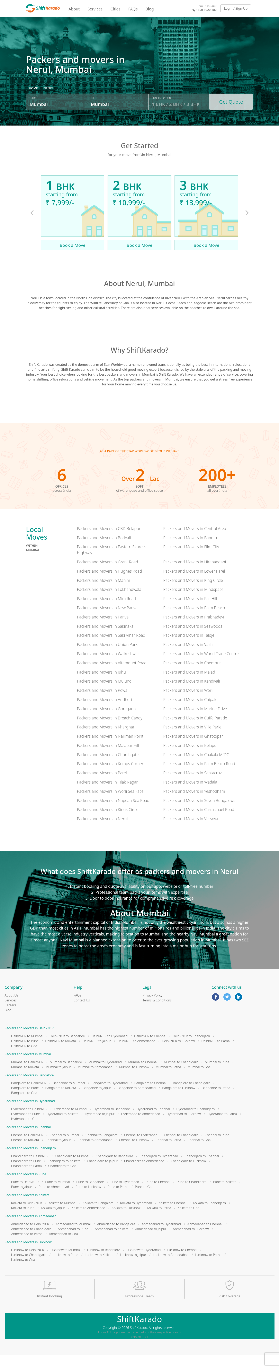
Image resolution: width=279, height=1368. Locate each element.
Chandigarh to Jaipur (102, 1173)
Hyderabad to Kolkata (62, 1126)
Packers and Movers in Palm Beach (194, 620)
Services (95, 9)
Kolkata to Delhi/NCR (26, 1215)
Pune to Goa (144, 1199)
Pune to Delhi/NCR (25, 1194)
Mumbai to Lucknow (134, 1079)
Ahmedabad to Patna (27, 1246)
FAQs (133, 9)
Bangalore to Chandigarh (191, 1095)
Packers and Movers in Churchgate (108, 767)
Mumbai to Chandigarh (181, 1074)
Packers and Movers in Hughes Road (109, 583)
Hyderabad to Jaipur (100, 1126)
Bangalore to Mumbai (69, 1095)
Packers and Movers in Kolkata (27, 1208)
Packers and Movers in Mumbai (28, 1067)
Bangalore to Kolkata (60, 1100)
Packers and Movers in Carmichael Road (198, 822)
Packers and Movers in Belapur (190, 758)
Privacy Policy (152, 1008)
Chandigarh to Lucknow (188, 1173)
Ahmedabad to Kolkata (112, 1241)
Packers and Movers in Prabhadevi (193, 629)
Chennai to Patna (168, 1152)
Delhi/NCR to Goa (24, 1058)
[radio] (33, 104)
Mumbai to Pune (217, 1074)
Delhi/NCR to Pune (25, 1053)
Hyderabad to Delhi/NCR (29, 1121)
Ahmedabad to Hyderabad (161, 1236)
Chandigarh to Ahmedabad (144, 1173)
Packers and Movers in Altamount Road (111, 675)
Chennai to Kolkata (25, 1152)
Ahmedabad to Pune (73, 1241)
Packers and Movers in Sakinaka (105, 638)
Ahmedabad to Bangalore (116, 1236)
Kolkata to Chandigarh (209, 1215)
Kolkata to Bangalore (98, 1215)
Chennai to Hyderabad (141, 1147)
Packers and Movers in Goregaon (106, 721)
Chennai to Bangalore (102, 1147)
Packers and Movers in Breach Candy (109, 730)
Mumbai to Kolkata (25, 1079)
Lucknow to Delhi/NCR (27, 1262)
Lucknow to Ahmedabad (171, 1267)
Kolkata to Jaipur (53, 1220)
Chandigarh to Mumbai (72, 1168)
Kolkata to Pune (23, 1220)
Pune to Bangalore (90, 1194)
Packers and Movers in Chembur (192, 675)
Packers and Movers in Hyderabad (30, 1114)
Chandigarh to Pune (26, 1173)
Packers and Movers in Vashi (188, 657)
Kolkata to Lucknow (126, 1220)
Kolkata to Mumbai (62, 1215)
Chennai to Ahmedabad (95, 1152)
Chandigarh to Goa (62, 1178)
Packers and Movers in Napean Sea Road (113, 813)
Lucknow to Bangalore (103, 1262)
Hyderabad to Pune (25, 1126)
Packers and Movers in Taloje (188, 648)
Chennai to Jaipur (58, 1152)
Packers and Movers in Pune (25, 1187)
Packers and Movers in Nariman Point (110, 749)
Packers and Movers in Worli (188, 703)
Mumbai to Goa (199, 1079)
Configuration (161, 113)
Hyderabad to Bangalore (112, 1121)
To (92, 113)
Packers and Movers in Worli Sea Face (110, 803)
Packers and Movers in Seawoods (192, 638)
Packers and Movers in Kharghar (105, 739)
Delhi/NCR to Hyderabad (109, 1048)
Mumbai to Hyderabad (105, 1074)
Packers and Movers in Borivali (104, 550)
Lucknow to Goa (23, 1272)
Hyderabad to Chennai (153, 1121)
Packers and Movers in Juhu (101, 684)
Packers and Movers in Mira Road (106, 611)
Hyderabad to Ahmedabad (140, 1126)
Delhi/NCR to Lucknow (178, 1053)
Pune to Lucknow (88, 1199)
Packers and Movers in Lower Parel (194, 583)
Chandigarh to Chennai (201, 1168)
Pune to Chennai (158, 1194)
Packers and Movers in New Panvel (107, 620)
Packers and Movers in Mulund (104, 693)
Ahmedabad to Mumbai (73, 1236)
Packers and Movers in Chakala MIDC (196, 767)
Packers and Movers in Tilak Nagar (107, 794)
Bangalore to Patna (216, 1100)
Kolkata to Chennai (172, 1215)
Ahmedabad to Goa (63, 1246)
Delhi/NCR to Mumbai (27, 1048)
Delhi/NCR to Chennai (150, 1048)
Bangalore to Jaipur (97, 1100)
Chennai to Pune (217, 1147)
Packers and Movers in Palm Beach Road (199, 776)
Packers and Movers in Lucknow (28, 1254)
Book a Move (73, 257)
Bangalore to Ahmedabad (137, 1100)
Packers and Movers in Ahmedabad (31, 1228)
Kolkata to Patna (159, 1220)
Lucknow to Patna (208, 1267)
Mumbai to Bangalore (66, 1074)
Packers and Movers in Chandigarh (30, 1160)
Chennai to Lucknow (134, 1152)
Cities (115, 9)
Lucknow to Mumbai (66, 1262)
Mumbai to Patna (168, 1079)
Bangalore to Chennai (150, 1095)
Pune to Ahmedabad (54, 1199)
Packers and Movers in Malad (189, 684)
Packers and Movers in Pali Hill (190, 611)
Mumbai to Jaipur (58, 1079)
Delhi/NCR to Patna (215, 1053)
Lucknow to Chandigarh (28, 1267)
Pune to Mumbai (57, 1194)
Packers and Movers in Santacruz (192, 785)
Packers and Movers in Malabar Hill (108, 758)
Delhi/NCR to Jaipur (96, 1053)
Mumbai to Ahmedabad (95, 1079)
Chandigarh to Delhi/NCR (29, 1168)
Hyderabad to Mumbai (70, 1121)
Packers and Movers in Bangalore (29, 1088)
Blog (149, 9)
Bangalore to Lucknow (178, 1100)
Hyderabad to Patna (222, 1126)
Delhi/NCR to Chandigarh (191, 1048)
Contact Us (82, 1013)
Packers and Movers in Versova (190, 831)
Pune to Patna (118, 1199)
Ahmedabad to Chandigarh (31, 1241)
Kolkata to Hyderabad (136, 1215)
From (32, 113)
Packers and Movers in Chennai (28, 1140)
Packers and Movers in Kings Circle (107, 822)
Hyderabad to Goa (24, 1131)
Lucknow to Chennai (182, 1262)
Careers (10, 1018)
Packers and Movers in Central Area (194, 541)
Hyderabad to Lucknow (184, 1126)
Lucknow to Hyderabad (144, 1262)
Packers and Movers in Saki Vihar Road (111, 648)
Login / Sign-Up (236, 8)
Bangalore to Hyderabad (109, 1095)
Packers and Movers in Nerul (102, 831)
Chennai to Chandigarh (181, 1147)
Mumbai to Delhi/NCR (27, 1074)
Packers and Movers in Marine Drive (195, 721)
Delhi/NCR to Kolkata (60, 1053)
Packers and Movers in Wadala (190, 794)
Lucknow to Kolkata (99, 1267)
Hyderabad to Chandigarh (195, 1121)
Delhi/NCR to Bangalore (67, 1048)
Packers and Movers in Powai (102, 703)
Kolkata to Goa (188, 1220)
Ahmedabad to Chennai (204, 1236)
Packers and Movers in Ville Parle (192, 739)
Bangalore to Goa (24, 1105)
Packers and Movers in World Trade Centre (201, 666)
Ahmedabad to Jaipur (150, 1241)
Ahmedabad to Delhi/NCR (30, 1236)
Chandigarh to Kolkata (63, 1173)
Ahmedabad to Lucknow (191, 1241)
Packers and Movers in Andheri (104, 712)
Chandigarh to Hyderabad (159, 1168)
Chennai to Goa (199, 1152)
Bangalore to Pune (25, 1100)
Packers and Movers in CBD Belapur (109, 541)
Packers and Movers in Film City (191, 559)
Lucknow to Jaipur (133, 1267)
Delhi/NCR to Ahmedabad (136, 1053)
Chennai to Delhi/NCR (27, 1147)
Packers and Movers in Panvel (103, 629)
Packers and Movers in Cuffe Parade (195, 730)
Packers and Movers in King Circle (193, 593)
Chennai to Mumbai (64, 1147)
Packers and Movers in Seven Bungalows (199, 813)
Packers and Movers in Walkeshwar (108, 666)
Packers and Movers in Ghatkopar (193, 749)
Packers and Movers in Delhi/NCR (29, 1041)
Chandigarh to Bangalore (114, 1168)
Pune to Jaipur (21, 1199)
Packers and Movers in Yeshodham (194, 803)
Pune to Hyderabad (124, 1194)
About (74, 9)
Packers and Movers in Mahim (103, 593)
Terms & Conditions (157, 1013)
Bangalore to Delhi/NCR (28, 1095)
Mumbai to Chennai (142, 1074)
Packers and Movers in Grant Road (107, 574)
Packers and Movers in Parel (102, 785)
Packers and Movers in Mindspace (193, 602)
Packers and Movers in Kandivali (191, 693)
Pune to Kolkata (224, 1194)
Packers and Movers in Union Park (107, 657)
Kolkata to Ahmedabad (88, 1220)
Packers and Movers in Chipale (190, 712)
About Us (11, 1008)
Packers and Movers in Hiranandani (194, 574)
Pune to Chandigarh (191, 1194)
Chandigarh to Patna (26, 1178)
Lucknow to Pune (65, 1267)
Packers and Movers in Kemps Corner (110, 776)
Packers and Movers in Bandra (190, 550)
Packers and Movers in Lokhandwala (109, 602)
